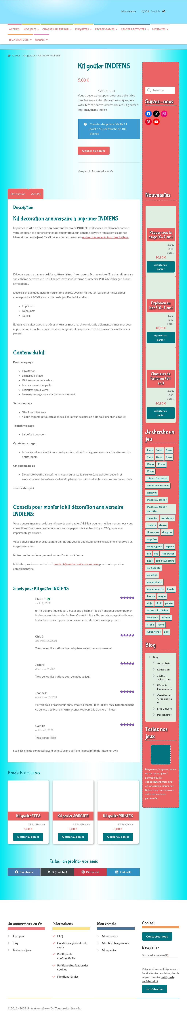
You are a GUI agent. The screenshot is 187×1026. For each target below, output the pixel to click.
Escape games (105, 32)
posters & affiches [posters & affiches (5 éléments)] (157, 608)
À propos (18, 933)
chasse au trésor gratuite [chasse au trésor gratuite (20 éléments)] (156, 507)
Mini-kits (158, 32)
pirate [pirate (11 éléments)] (169, 601)
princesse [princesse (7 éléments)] (152, 615)
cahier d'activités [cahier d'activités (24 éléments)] (157, 476)
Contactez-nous (157, 933)
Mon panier (109, 947)
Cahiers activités (133, 32)
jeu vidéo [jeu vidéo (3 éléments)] (151, 573)
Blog (156, 655)
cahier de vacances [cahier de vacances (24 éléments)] (157, 483)
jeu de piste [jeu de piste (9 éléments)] (153, 565)
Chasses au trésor (55, 32)
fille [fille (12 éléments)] (148, 551)
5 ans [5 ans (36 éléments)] (159, 448)
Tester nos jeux (21, 947)
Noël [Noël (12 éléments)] (159, 601)
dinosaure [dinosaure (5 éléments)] (152, 530)
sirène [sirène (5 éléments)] (150, 622)
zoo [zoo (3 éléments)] (166, 629)
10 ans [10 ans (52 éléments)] (150, 462)
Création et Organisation (164, 697)
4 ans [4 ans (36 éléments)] (149, 448)
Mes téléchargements (115, 940)
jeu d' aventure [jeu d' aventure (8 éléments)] (165, 558)
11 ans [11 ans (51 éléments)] (161, 462)
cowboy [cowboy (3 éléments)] (151, 523)
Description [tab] (18, 192)
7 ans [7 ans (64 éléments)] (149, 455)
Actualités (163, 661)
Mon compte (128, 14)
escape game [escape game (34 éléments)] (154, 544)
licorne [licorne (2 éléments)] (150, 594)
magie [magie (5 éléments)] (162, 594)
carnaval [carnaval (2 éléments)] (151, 490)
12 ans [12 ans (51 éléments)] (150, 469)
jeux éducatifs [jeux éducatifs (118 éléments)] (155, 587)
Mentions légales (68, 973)
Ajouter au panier (93, 149)
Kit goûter (29, 53)
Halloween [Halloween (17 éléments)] (168, 551)
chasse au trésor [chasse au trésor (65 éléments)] (156, 497)
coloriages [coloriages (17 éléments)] (167, 516)
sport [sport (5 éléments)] (160, 622)
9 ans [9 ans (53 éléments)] (169, 455)
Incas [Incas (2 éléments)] (149, 558)
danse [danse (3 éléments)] (163, 523)
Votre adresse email (155, 952)
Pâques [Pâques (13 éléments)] (165, 615)
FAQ (60, 933)
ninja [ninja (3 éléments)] (149, 601)
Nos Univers (164, 706)
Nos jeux (30, 32)
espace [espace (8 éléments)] (169, 544)
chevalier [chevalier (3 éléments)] (151, 516)
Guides (40, 42)
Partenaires (164, 712)
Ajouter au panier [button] (28, 833)
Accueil (14, 32)
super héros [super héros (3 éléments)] (153, 629)
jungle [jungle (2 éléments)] (170, 587)
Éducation (163, 667)
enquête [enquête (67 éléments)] (151, 537)
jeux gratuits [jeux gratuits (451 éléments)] (154, 580)
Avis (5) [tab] (36, 192)
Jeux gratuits (19, 42)
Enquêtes (82, 32)
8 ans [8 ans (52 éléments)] (159, 455)
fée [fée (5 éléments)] (156, 551)
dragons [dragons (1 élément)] (167, 530)
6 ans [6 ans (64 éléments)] (169, 448)
